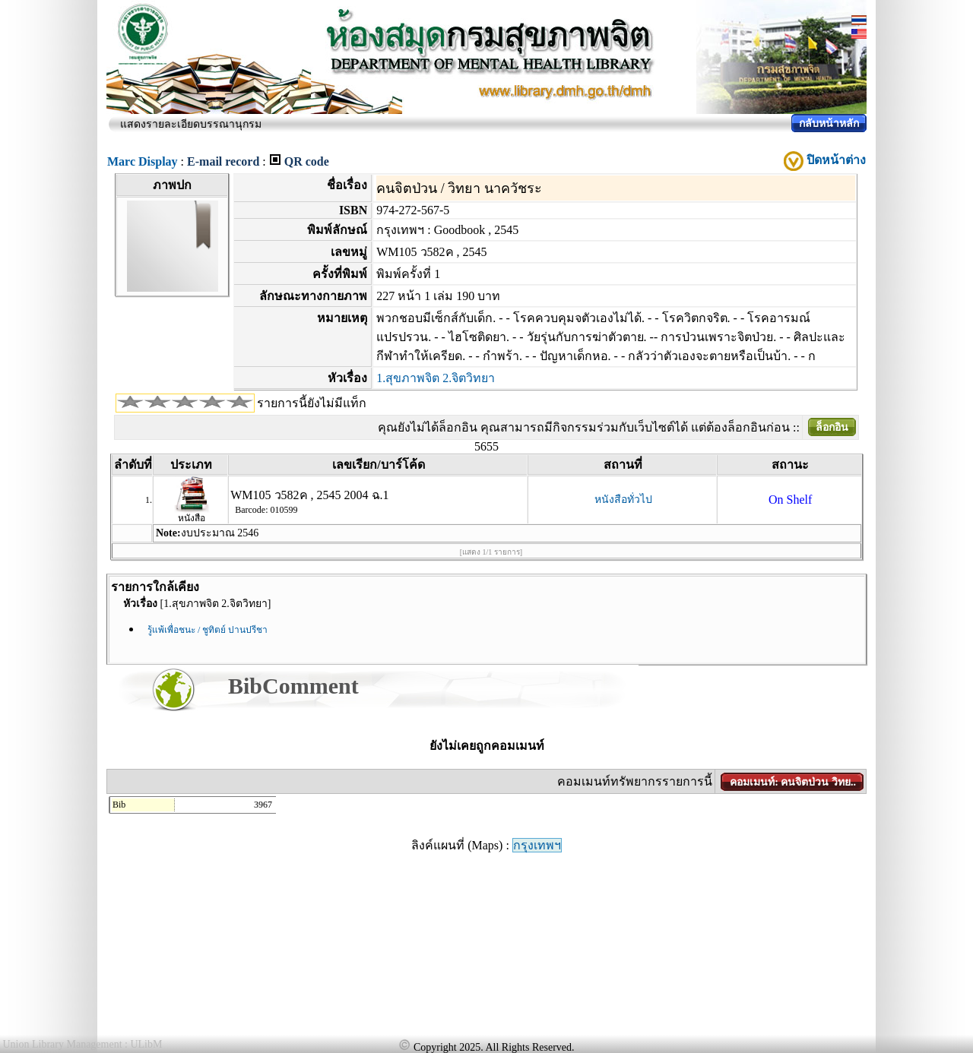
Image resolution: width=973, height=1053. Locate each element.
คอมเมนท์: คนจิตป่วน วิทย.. (793, 782)
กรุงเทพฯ (537, 845)
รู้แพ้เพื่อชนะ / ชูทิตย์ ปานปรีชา (207, 630)
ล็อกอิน (832, 427)
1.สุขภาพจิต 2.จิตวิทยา (435, 378)
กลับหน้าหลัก (829, 123)
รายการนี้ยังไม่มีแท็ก (311, 403)
